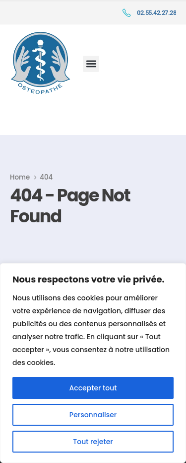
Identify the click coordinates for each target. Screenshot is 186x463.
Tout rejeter (93, 442)
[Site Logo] (40, 62)
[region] (93, 363)
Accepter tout (93, 388)
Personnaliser (93, 415)
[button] (91, 64)
